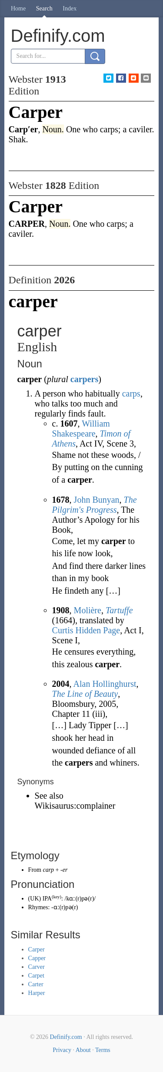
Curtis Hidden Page (86, 630)
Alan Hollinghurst (104, 684)
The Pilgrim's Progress (94, 504)
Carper (36, 949)
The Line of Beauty (85, 694)
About (83, 1050)
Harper (36, 993)
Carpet (36, 975)
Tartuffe (119, 610)
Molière (87, 610)
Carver (36, 967)
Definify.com (66, 1037)
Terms (102, 1050)
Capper (37, 958)
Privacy (62, 1050)
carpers (84, 379)
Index (70, 8)
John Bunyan (97, 499)
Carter (35, 984)
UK (34, 898)
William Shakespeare (81, 428)
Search (44, 8)
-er (63, 870)
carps (131, 393)
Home (18, 8)
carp (48, 870)
